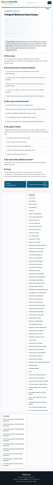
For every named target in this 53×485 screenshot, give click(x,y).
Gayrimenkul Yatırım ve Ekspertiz (36, 330)
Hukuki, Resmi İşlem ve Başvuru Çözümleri (38, 381)
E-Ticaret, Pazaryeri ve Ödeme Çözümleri (38, 384)
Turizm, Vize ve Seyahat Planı (35, 258)
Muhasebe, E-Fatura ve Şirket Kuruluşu (38, 327)
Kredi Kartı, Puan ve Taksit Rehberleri (37, 276)
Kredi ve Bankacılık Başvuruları (36, 217)
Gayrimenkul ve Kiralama (34, 239)
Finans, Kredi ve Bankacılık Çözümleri (37, 374)
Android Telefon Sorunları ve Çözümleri (38, 346)
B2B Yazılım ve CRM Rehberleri (36, 321)
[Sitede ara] (36, 2)
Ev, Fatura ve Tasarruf (34, 232)
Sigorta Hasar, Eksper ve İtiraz (36, 333)
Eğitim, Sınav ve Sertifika (34, 242)
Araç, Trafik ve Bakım (34, 235)
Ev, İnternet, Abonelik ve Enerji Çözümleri (38, 410)
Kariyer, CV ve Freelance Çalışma (36, 248)
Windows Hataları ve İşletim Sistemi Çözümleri (39, 362)
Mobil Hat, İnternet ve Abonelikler (36, 273)
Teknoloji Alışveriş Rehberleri (35, 254)
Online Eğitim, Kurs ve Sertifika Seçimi (37, 292)
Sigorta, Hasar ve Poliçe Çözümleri (37, 378)
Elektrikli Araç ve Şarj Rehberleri (36, 295)
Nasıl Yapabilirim (33, 207)
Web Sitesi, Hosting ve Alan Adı (36, 286)
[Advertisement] (26, 28)
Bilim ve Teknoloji (33, 204)
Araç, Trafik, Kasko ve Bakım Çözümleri (38, 407)
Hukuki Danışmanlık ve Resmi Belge (37, 305)
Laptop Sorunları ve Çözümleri (36, 359)
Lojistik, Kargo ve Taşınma (35, 318)
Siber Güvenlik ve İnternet (35, 229)
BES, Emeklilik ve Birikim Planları (36, 280)
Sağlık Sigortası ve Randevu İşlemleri (37, 245)
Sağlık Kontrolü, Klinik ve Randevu (36, 308)
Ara (49, 2)
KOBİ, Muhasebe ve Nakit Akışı (36, 251)
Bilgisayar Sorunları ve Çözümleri (36, 349)
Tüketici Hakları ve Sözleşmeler (36, 261)
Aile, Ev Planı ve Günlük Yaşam (36, 267)
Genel (30, 371)
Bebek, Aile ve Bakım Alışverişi (36, 302)
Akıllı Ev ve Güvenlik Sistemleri (36, 299)
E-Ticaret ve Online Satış (34, 223)
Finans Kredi (32, 198)
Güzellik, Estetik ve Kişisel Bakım (36, 311)
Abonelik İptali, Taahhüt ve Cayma (36, 336)
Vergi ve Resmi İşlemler (34, 220)
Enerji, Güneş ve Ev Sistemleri (35, 264)
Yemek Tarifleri (32, 340)
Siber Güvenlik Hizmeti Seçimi (36, 324)
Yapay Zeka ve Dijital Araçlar (35, 226)
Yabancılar (31, 210)
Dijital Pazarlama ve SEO (34, 270)
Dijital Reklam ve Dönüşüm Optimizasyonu (38, 289)
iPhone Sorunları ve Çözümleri (36, 343)
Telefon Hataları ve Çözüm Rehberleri (37, 352)
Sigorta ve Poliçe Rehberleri (35, 213)
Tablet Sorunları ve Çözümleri (35, 355)
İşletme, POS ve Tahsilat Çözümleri (37, 283)
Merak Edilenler (32, 201)
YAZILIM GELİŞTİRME (34, 368)
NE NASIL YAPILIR (8, 11)
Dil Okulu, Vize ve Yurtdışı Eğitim (36, 314)
